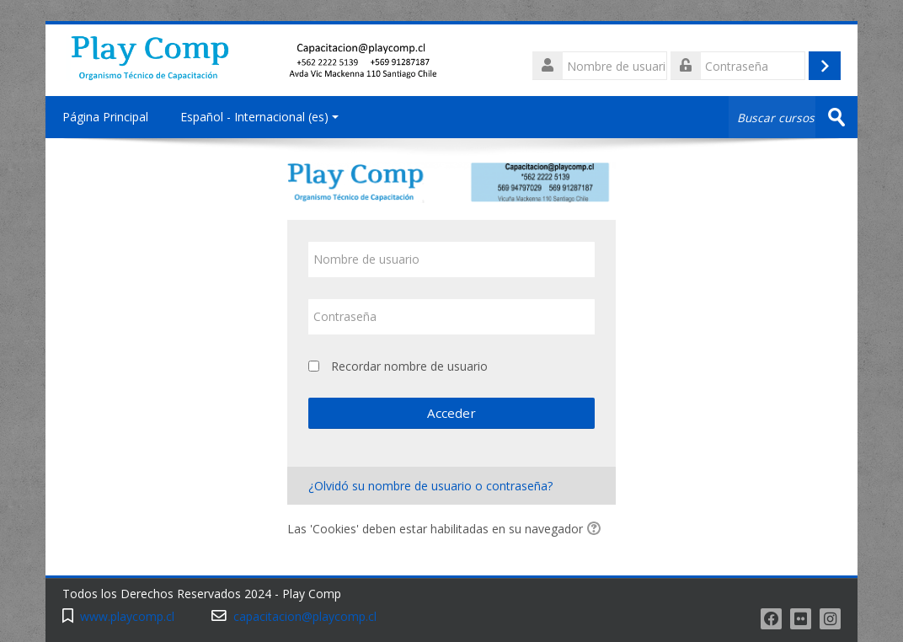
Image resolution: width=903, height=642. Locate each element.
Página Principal (105, 117)
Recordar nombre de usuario (409, 366)
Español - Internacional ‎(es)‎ (259, 117)
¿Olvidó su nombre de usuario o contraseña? (430, 486)
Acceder (451, 412)
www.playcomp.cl (127, 616)
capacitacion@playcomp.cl (305, 616)
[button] (596, 530)
